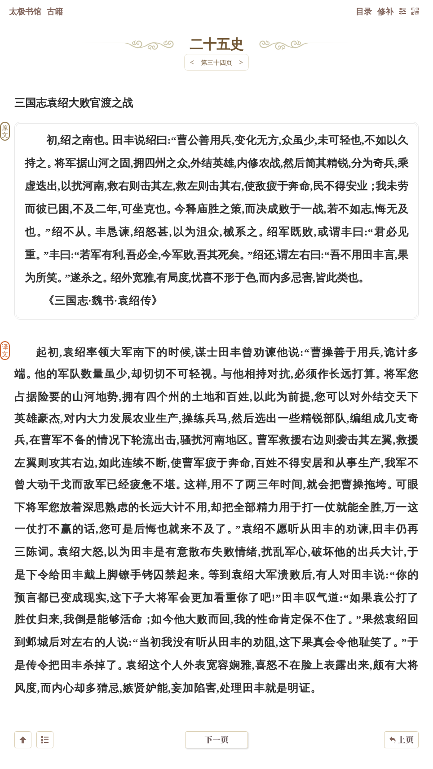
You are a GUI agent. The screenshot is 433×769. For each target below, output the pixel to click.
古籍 (55, 11)
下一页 (216, 715)
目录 (364, 11)
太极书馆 (25, 11)
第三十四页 (216, 62)
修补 (385, 11)
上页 (401, 715)
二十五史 (216, 44)
